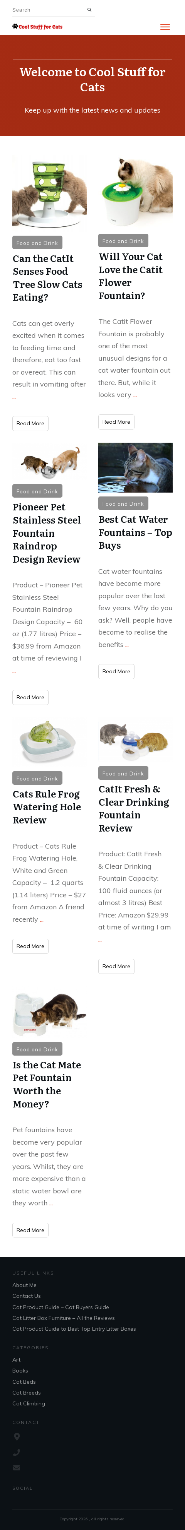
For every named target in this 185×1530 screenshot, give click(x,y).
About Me (24, 1285)
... (14, 396)
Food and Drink (37, 243)
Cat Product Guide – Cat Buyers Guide (60, 1307)
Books (20, 1370)
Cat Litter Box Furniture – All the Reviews (63, 1317)
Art (16, 1359)
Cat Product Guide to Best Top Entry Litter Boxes (74, 1328)
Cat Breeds (26, 1392)
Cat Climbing (28, 1403)
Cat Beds (24, 1381)
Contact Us (26, 1295)
